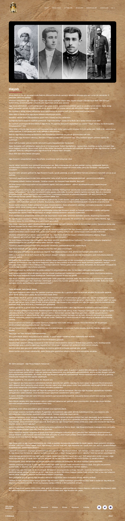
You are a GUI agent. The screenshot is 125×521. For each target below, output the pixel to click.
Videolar (104, 8)
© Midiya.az (9, 516)
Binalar (79, 8)
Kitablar (68, 8)
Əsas (46, 8)
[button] (113, 8)
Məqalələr (91, 8)
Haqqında (56, 8)
